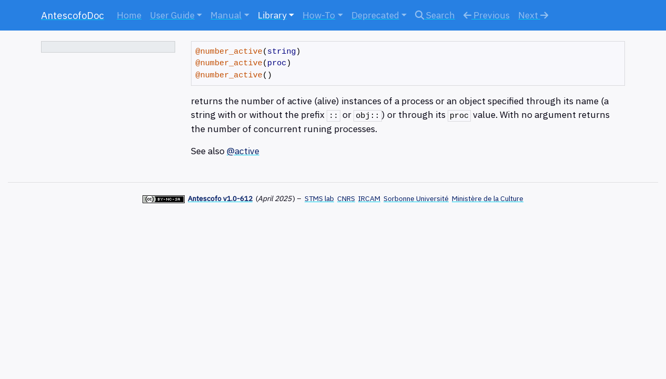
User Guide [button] (172, 15)
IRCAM (369, 198)
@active (243, 151)
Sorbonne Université (416, 198)
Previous (486, 15)
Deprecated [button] (375, 15)
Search (435, 15)
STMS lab (319, 198)
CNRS (346, 198)
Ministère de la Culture (487, 198)
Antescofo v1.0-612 (220, 198)
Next (533, 15)
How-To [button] (318, 15)
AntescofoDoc (72, 15)
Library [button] (272, 15)
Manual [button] (225, 15)
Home (129, 15)
